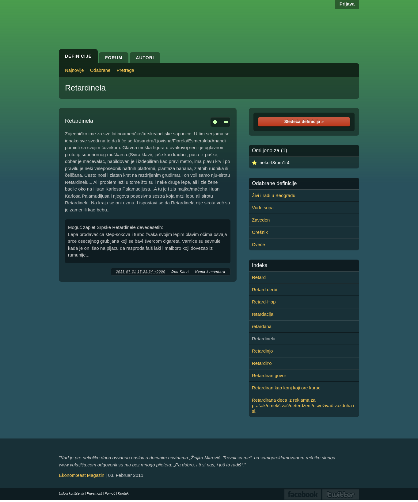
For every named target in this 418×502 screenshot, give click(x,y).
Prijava (347, 3)
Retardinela (85, 87)
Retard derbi (264, 289)
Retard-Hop (264, 301)
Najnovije (74, 70)
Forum (113, 57)
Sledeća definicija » (304, 121)
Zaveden (261, 219)
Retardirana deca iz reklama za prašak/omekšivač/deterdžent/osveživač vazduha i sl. (303, 405)
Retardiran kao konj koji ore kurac (286, 387)
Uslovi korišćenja (71, 493)
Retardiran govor (269, 375)
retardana (262, 326)
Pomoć (109, 493)
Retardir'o (262, 363)
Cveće (258, 244)
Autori (145, 57)
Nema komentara (210, 271)
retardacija (262, 314)
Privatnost (94, 493)
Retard (259, 277)
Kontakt (123, 493)
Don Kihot (180, 271)
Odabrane (100, 70)
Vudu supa (263, 207)
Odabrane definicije (274, 183)
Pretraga (125, 70)
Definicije (78, 56)
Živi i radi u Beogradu (273, 195)
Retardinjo (262, 350)
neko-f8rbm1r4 (275, 162)
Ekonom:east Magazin (81, 475)
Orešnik (260, 232)
